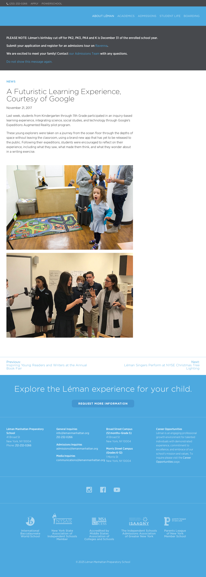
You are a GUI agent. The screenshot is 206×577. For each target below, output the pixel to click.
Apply (34, 3)
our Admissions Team (84, 53)
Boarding (192, 16)
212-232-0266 (23, 445)
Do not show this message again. (29, 62)
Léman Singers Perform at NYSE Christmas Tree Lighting (162, 365)
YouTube (117, 489)
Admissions (147, 16)
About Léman (103, 16)
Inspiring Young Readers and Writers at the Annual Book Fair (46, 365)
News (10, 81)
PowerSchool (52, 3)
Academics (126, 16)
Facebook (103, 489)
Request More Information (103, 403)
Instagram (89, 489)
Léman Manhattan (25, 15)
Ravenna (101, 46)
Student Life (170, 16)
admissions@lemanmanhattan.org (77, 448)
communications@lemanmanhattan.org (80, 460)
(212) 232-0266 (18, 3)
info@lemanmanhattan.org (72, 433)
